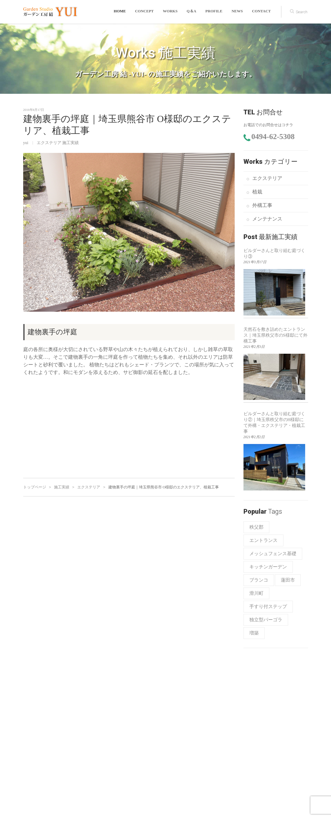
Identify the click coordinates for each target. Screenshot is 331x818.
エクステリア (49, 143)
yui (25, 143)
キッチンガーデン (268, 566)
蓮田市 (288, 579)
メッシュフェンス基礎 (272, 553)
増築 (254, 632)
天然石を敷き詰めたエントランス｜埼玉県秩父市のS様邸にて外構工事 (275, 335)
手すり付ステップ (268, 606)
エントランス (263, 540)
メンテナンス (267, 219)
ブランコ (258, 579)
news (237, 11)
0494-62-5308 (273, 136)
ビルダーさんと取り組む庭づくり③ (274, 253)
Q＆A (192, 11)
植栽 (257, 192)
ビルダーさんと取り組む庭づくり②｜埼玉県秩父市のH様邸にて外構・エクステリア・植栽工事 (274, 422)
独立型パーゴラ (265, 619)
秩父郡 (256, 527)
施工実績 (70, 143)
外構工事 (262, 205)
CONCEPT (146, 11)
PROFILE (214, 11)
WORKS (171, 11)
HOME (122, 11)
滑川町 (256, 593)
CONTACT (261, 11)
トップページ (34, 487)
